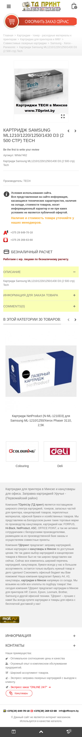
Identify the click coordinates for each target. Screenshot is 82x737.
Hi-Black (10, 528)
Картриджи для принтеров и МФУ (40, 39)
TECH (27, 181)
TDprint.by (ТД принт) (31, 504)
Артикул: (8, 155)
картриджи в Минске (33, 580)
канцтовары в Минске (43, 549)
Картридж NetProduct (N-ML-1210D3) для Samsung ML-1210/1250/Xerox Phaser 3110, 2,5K (41, 420)
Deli (60, 465)
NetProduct (23, 528)
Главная (8, 35)
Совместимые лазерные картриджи (25, 43)
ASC (34, 528)
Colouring (22, 465)
